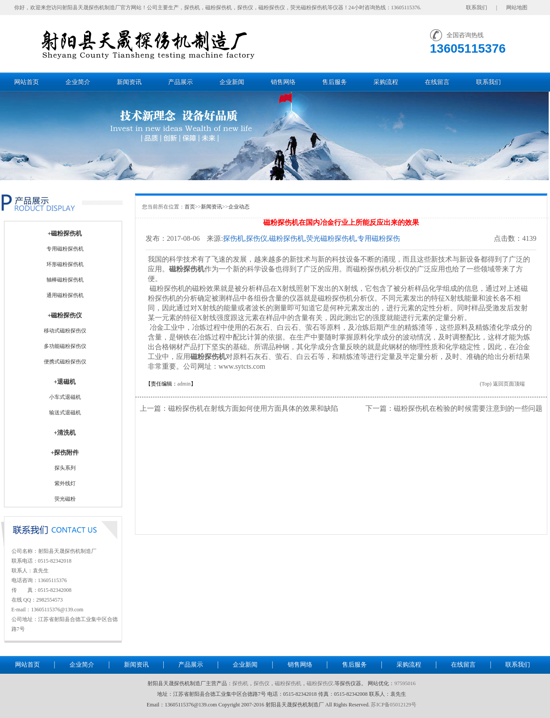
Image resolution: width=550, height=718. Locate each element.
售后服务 (334, 82)
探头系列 (65, 468)
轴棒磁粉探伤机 (65, 280)
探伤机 (240, 683)
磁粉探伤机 (186, 269)
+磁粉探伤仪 (65, 315)
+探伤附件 (65, 452)
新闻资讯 (129, 82)
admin (184, 384)
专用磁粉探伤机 (65, 249)
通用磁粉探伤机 (65, 295)
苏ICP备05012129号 (393, 705)
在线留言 (437, 82)
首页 (190, 207)
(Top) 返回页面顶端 (502, 384)
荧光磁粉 (65, 499)
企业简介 (77, 82)
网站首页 (26, 82)
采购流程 (385, 82)
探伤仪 (261, 683)
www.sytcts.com (242, 366)
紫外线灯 (65, 483)
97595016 (404, 683)
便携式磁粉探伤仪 (65, 362)
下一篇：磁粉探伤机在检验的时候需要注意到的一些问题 (453, 408)
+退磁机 (65, 381)
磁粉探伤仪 (320, 683)
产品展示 (180, 82)
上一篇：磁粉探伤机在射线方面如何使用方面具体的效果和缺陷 (239, 408)
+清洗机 (65, 432)
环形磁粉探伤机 (65, 264)
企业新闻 (231, 82)
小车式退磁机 (65, 397)
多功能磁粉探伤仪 (65, 346)
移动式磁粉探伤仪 (65, 331)
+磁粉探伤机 (65, 233)
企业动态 (239, 207)
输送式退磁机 (65, 412)
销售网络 (283, 82)
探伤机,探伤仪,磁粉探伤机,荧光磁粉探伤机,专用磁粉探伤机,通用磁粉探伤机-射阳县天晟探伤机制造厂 (311, 239)
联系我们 (488, 82)
